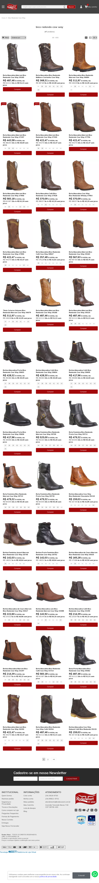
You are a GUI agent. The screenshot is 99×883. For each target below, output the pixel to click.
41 (53, 86)
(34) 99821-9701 (52, 799)
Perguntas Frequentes (10, 813)
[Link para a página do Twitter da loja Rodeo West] (91, 810)
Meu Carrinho (28, 805)
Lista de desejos (29, 808)
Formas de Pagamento (10, 816)
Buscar (71, 7)
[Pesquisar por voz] (64, 6)
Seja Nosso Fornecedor (10, 826)
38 (42, 86)
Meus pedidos (28, 802)
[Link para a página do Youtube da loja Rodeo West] (83, 810)
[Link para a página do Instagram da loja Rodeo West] (76, 810)
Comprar (17, 89)
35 (42, 445)
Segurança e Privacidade (6, 803)
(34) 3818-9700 (51, 795)
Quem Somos (7, 795)
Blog (25, 811)
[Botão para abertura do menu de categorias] (3, 6)
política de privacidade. (48, 876)
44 (38, 90)
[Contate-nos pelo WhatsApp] (95, 874)
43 (61, 86)
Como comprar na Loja (10, 810)
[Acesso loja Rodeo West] (81, 6)
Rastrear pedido (8, 799)
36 (46, 445)
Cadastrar (71, 779)
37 (5, 321)
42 (57, 86)
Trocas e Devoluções (9, 807)
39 (46, 86)
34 (38, 445)
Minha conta (28, 799)
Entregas (5, 823)
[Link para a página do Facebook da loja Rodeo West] (80, 810)
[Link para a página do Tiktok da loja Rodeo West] (87, 810)
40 (50, 86)
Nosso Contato (7, 820)
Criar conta (27, 795)
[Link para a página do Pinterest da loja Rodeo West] (95, 810)
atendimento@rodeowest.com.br (57, 802)
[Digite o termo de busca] (42, 6)
